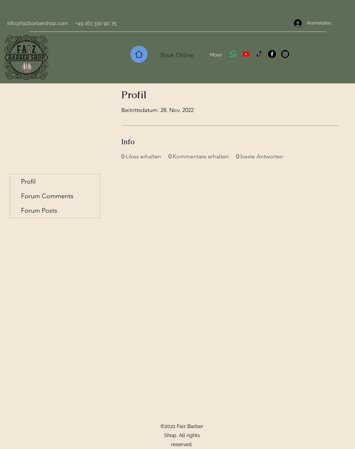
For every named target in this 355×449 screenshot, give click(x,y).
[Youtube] (246, 54)
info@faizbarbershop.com (37, 23)
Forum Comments (47, 196)
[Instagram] (285, 54)
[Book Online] (177, 54)
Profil (28, 182)
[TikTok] (259, 54)
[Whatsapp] (233, 54)
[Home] (138, 54)
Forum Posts (39, 211)
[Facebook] (272, 54)
